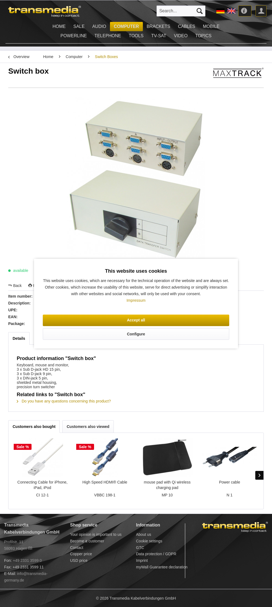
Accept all (136, 320)
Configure (136, 334)
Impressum (135, 300)
